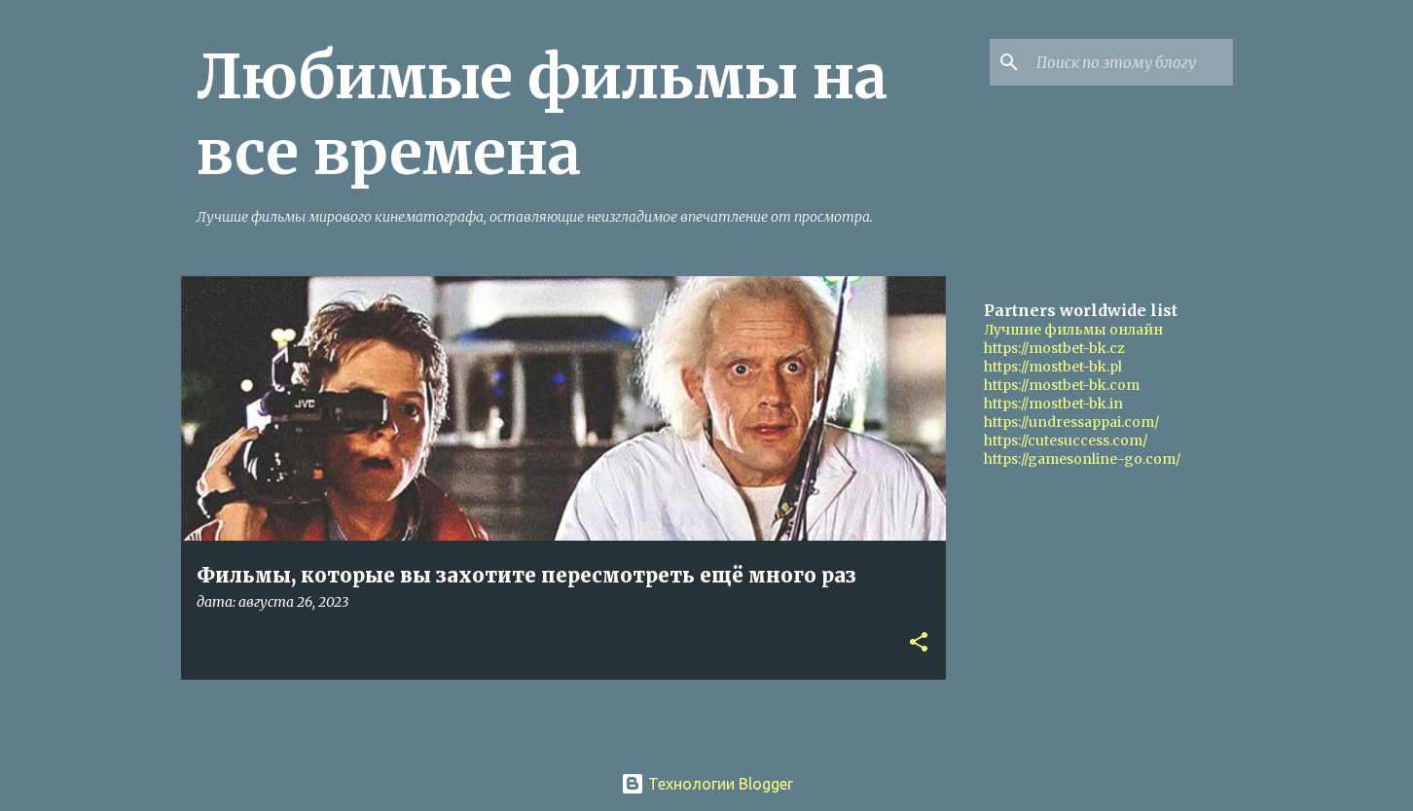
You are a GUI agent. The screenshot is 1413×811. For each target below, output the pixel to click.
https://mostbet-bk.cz (1054, 348)
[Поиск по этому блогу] (1131, 62)
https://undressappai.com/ (1071, 422)
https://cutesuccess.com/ (1065, 440)
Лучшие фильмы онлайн (1073, 329)
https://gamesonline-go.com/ (1082, 459)
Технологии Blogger (707, 784)
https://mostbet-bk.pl (1053, 366)
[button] (918, 643)
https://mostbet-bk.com (1062, 385)
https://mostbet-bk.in (1053, 403)
